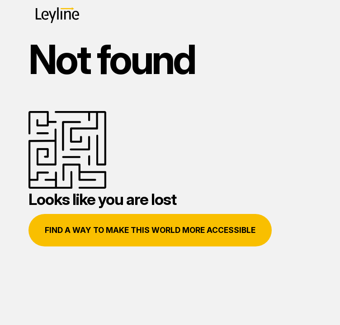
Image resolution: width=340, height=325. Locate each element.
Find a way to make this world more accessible (150, 230)
